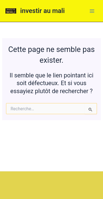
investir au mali (42, 11)
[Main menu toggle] (92, 10)
